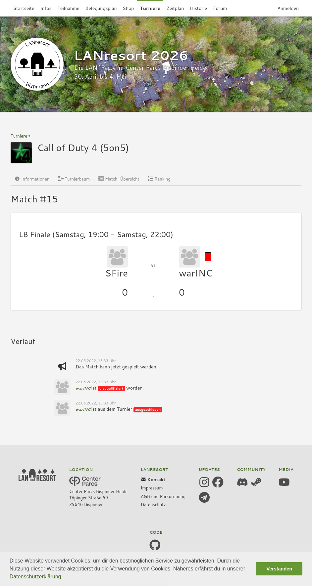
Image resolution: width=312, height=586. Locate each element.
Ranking (159, 179)
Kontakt (153, 479)
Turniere (19, 136)
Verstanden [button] (279, 568)
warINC (195, 272)
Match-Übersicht (118, 179)
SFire (116, 272)
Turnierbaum (74, 179)
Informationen (32, 179)
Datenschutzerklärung (35, 576)
